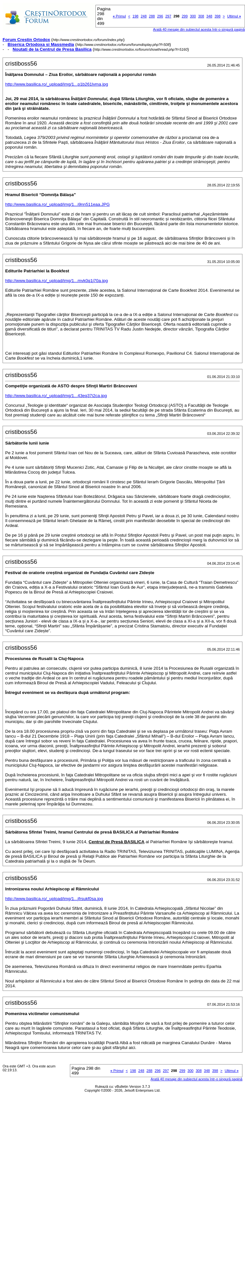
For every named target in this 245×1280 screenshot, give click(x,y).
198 (135, 16)
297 (168, 16)
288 (152, 16)
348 (209, 16)
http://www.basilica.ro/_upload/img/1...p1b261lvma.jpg (56, 84)
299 (184, 16)
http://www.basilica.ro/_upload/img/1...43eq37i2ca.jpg (56, 395)
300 (193, 16)
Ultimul (234, 16)
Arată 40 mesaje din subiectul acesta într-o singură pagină (199, 29)
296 (160, 16)
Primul (119, 16)
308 (201, 16)
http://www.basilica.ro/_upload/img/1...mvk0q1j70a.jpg (56, 280)
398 (217, 16)
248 (144, 16)
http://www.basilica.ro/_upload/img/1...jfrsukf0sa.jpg (54, 898)
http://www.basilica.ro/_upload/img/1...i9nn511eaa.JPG (57, 204)
